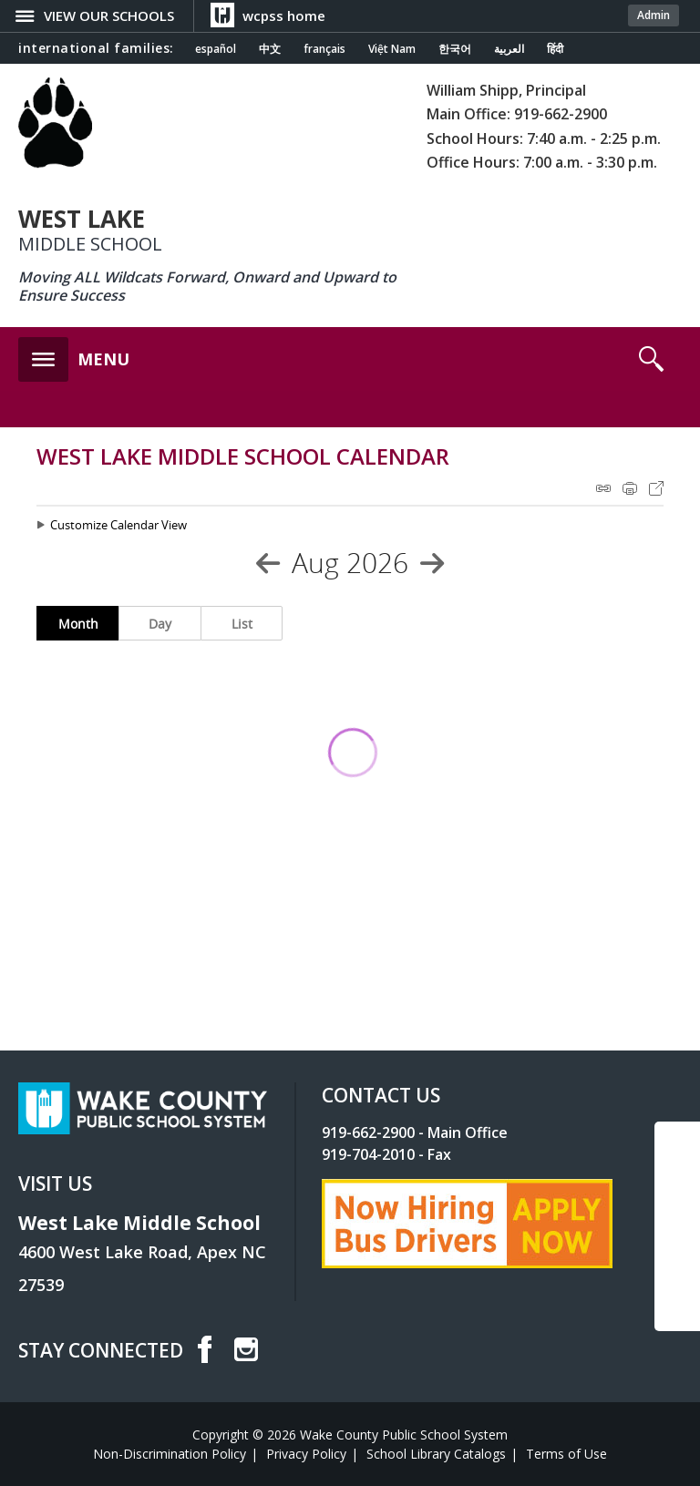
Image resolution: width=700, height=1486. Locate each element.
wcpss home (283, 15)
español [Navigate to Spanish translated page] (215, 49)
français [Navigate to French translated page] (324, 49)
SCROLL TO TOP (676, 1236)
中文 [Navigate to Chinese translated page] (270, 49)
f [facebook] (204, 1349)
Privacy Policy (306, 1453)
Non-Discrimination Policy (169, 1453)
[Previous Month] (268, 563)
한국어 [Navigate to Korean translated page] (454, 49)
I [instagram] (246, 1349)
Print (630, 488)
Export (656, 488)
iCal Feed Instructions (603, 488)
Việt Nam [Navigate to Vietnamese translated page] (392, 49)
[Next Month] (432, 563)
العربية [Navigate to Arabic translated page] (509, 49)
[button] (73, 354)
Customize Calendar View (118, 525)
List (242, 623)
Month (78, 623)
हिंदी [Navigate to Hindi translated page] (555, 49)
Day (160, 623)
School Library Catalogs (436, 1453)
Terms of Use (566, 1453)
